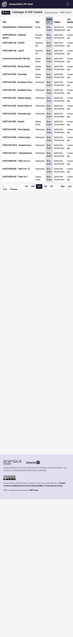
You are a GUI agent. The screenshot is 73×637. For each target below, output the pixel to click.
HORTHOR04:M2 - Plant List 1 (15, 177)
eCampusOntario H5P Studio (17, 4)
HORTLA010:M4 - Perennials (14, 74)
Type (37, 22)
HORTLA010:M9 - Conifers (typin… (16, 137)
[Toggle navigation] (67, 4)
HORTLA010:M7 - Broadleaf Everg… (17, 90)
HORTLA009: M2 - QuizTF (13, 51)
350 (45, 186)
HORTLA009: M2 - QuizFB (13, 43)
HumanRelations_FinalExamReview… (17, 27)
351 (51, 186)
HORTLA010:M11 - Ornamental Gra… (17, 153)
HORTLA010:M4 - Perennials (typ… (17, 114)
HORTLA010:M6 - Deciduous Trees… (17, 82)
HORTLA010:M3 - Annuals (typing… (17, 98)
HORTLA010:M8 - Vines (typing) (15, 129)
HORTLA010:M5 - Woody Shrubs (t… (17, 106)
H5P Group (34, 490)
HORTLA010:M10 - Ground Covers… (17, 145)
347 (26, 186)
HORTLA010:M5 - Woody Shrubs (16, 66)
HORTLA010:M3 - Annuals (13, 121)
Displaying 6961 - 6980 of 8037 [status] (58, 12)
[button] (5, 13)
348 (32, 186)
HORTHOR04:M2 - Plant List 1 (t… (16, 169)
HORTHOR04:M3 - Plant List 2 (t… (16, 161)
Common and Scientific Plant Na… (16, 58)
